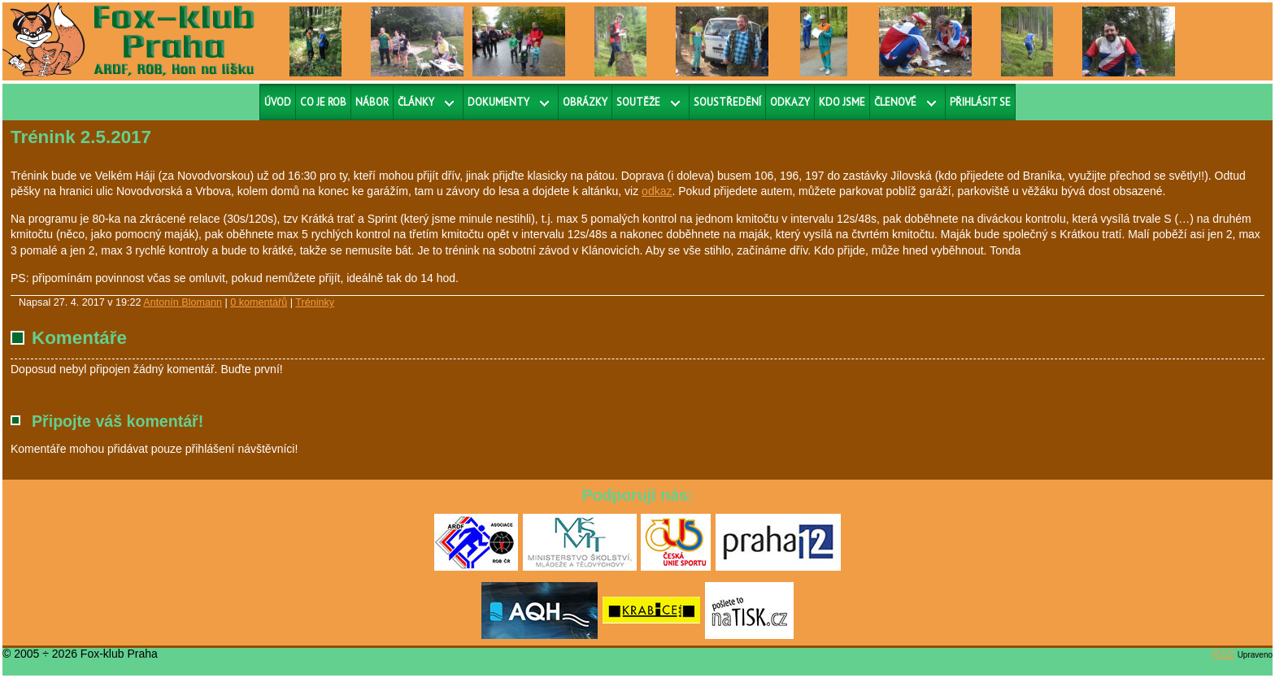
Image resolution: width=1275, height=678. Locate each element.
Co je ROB (323, 102)
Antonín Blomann (182, 302)
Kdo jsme (842, 102)
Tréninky (314, 302)
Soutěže (638, 102)
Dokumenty (498, 102)
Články (416, 102)
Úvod (277, 102)
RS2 (1223, 653)
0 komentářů (258, 302)
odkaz (657, 191)
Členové (895, 102)
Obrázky (585, 102)
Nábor (372, 102)
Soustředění (727, 102)
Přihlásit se (980, 102)
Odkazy (790, 102)
